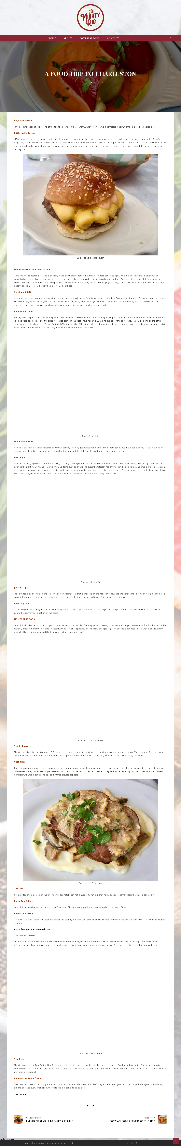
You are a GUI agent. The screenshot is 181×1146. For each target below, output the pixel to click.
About (67, 38)
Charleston (20, 1094)
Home (52, 38)
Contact (113, 38)
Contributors (89, 38)
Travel (83, 82)
